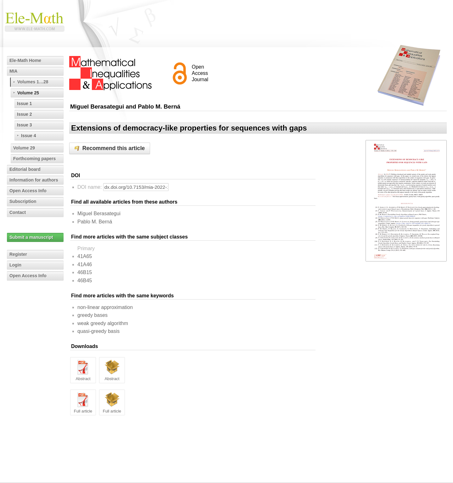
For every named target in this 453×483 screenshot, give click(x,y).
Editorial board (25, 169)
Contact (17, 212)
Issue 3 (24, 124)
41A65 (84, 256)
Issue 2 (24, 114)
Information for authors (33, 180)
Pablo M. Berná (94, 221)
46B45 (84, 280)
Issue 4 (28, 135)
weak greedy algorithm (102, 323)
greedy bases (92, 315)
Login (15, 264)
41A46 (84, 264)
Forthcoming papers (34, 158)
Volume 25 (28, 92)
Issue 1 (24, 103)
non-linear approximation (105, 307)
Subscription (22, 201)
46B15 (84, 272)
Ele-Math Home (25, 60)
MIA (13, 71)
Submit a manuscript (31, 237)
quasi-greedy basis (98, 331)
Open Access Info (28, 190)
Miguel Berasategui (98, 213)
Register (18, 254)
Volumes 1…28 (32, 81)
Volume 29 (24, 147)
